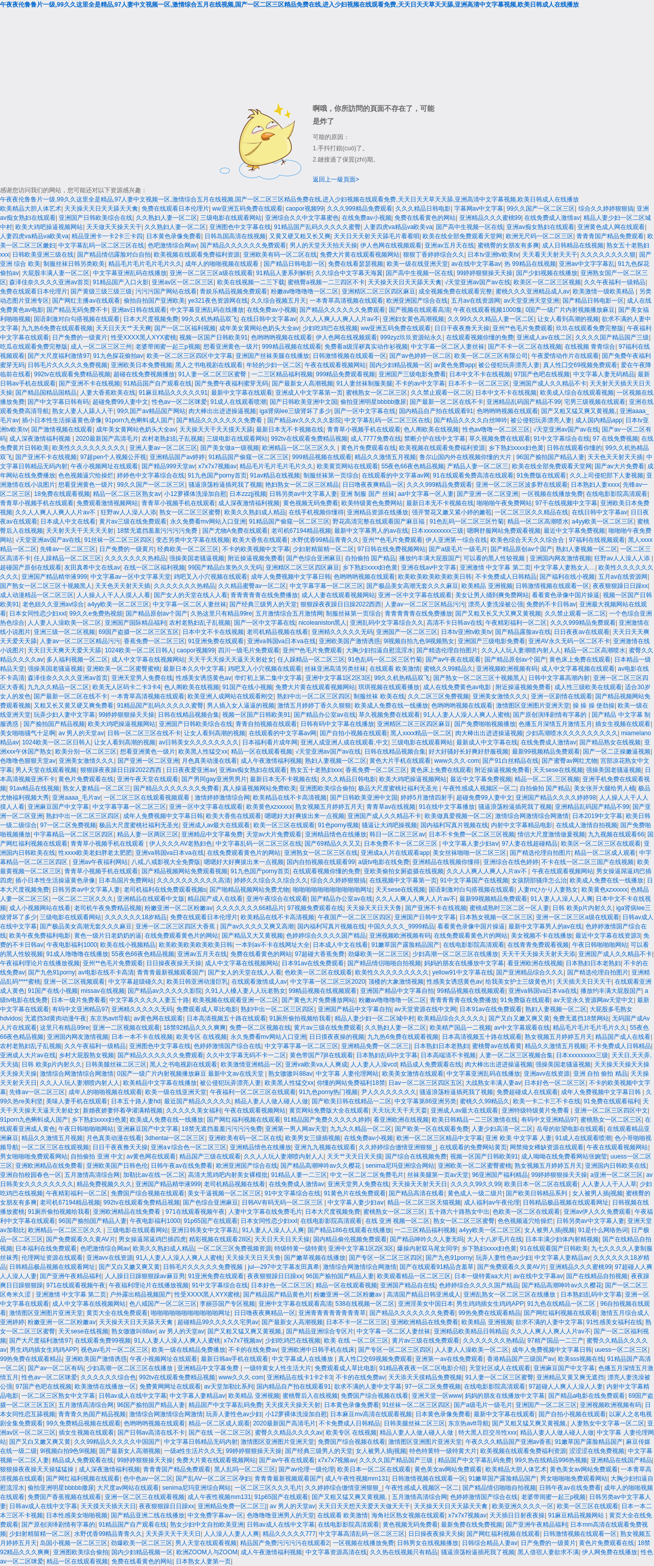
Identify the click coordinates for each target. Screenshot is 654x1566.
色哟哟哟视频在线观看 (281, 337)
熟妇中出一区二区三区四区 (314, 696)
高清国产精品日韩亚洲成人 (423, 1294)
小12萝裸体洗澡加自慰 (195, 493)
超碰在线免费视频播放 (144, 374)
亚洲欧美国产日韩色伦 (117, 1165)
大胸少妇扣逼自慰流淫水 (379, 650)
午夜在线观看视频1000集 (487, 309)
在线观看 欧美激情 (394, 668)
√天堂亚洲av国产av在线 (477, 282)
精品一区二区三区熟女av (127, 493)
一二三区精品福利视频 (282, 374)
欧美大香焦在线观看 (260, 539)
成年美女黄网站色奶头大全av (259, 328)
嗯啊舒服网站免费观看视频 (504, 530)
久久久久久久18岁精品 (136, 917)
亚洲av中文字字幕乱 (587, 263)
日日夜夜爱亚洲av (191, 770)
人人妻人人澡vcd (374, 1064)
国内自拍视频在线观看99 (321, 862)
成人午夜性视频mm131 (356, 1478)
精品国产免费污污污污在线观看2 (285, 1543)
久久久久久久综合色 (108, 1377)
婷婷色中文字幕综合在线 (150, 475)
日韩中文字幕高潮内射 (559, 678)
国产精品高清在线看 (416, 1193)
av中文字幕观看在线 (522, 1027)
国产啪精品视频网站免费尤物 (249, 889)
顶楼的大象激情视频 (396, 981)
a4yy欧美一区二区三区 (603, 521)
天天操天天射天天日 (419, 1184)
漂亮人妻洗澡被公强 (495, 604)
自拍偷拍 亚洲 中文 (97, 1156)
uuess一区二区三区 (621, 1349)
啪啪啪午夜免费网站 (504, 503)
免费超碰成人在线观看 (527, 1092)
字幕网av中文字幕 (479, 208)
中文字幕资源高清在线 (336, 1552)
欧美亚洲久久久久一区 (522, 1506)
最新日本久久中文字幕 (193, 668)
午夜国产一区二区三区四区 (354, 917)
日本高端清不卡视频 (448, 1055)
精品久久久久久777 (289, 1533)
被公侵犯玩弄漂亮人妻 (509, 365)
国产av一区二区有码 (55, 1368)
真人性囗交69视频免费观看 (580, 365)
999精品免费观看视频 (345, 374)
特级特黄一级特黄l (299, 1248)
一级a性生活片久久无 (193, 1451)
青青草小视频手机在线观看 (364, 429)
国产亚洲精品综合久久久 (530, 972)
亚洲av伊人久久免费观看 (598, 1211)
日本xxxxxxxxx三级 (437, 530)
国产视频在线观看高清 (419, 309)
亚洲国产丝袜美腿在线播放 (272, 355)
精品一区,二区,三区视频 (547, 779)
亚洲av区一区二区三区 (183, 282)
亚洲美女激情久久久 (500, 696)
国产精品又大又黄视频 (252, 935)
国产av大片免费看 (619, 466)
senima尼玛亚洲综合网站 (399, 1165)
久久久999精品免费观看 (359, 208)
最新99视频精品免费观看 (546, 751)
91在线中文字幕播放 (447, 806)
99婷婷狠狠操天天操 (484, 273)
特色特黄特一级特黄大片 (443, 1451)
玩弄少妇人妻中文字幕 (64, 714)
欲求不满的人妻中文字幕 (549, 1322)
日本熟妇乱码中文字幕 (386, 1055)
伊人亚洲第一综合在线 (456, 539)
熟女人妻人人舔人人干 (82, 411)
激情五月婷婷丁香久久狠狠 (314, 705)
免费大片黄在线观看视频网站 (360, 254)
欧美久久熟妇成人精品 (255, 512)
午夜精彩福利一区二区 (516, 622)
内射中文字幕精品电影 (521, 825)
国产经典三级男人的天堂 (263, 604)
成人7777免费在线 (376, 438)
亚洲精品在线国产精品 (621, 1460)
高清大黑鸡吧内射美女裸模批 (228, 1174)
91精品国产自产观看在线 (158, 383)
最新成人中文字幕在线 (487, 742)
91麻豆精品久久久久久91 (172, 392)
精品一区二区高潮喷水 (538, 521)
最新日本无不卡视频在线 (289, 429)
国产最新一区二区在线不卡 (446, 401)
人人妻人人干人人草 (609, 1184)
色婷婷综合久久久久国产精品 (326, 935)
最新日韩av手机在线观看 (235, 1359)
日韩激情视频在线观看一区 (349, 355)
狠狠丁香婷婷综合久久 (433, 254)
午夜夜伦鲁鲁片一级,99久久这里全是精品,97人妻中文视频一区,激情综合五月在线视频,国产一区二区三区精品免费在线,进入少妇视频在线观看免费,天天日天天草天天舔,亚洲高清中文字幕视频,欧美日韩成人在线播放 (289, 4)
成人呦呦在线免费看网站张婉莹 (564, 1156)
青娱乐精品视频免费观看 (233, 291)
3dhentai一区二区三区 (175, 1138)
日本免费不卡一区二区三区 (401, 843)
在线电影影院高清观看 (616, 493)
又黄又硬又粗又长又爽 (300, 236)
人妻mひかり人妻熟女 (548, 889)
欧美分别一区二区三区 (85, 751)
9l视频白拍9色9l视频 (68, 1451)
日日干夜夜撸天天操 (461, 328)
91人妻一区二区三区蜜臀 (213, 374)
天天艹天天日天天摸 (354, 1156)
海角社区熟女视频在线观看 (408, 1515)
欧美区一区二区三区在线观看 (601, 843)
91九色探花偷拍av (118, 355)
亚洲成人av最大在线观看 (216, 825)
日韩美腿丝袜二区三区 (116, 1064)
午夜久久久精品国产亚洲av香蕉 (508, 1441)
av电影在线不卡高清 (106, 972)
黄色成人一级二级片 (475, 1193)
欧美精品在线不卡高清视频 (289, 797)
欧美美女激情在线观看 (412, 1073)
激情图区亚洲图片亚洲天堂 (533, 705)
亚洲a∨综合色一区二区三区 (188, 1147)
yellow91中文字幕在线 (462, 972)
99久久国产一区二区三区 (541, 208)
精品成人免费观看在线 (430, 1064)
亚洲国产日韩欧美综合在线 (95, 217)
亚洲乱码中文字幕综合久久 (387, 622)
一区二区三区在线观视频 (55, 1147)
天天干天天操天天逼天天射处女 (231, 659)
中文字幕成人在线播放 (303, 1359)
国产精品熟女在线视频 (610, 742)
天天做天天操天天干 (114, 227)
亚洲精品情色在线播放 (335, 834)
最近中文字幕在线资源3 (607, 935)
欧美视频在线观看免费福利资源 (197, 254)
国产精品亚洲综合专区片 (320, 1331)
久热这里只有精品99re (221, 613)
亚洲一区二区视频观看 (74, 981)
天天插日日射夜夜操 (517, 1515)
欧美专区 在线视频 (201, 1036)
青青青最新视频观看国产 (170, 972)
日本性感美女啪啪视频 (76, 1515)
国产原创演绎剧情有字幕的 (550, 714)
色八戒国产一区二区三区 (163, 1303)
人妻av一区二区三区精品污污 (425, 604)
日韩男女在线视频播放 (427, 1543)
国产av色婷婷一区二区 (420, 355)
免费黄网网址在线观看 (170, 1386)
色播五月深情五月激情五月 (555, 724)
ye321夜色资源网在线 (218, 300)
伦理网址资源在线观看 (52, 1257)
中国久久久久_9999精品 (401, 926)
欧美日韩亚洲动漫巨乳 (197, 981)
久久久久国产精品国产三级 (612, 337)
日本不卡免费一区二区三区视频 (472, 834)
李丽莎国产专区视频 (227, 1303)
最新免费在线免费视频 (471, 1524)
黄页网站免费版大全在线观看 (329, 1110)
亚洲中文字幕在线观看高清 (295, 1303)
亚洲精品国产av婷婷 (177, 457)
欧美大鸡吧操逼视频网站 (49, 227)
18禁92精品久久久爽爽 (194, 1027)
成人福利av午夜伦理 (492, 1202)
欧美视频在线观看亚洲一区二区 (235, 1000)
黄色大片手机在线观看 (400, 760)
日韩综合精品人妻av (490, 1543)
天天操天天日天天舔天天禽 (101, 208)
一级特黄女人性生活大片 (277, 1368)
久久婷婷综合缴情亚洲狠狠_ (397, 1147)
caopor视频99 (304, 208)
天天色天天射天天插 (615, 457)
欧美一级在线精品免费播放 (188, 1349)
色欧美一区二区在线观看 (318, 972)
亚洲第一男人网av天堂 (296, 1128)
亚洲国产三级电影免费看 (412, 374)
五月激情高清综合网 (92, 1174)
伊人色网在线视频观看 (391, 245)
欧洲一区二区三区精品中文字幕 (439, 1138)
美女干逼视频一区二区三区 (224, 1193)
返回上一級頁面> (336, 179)
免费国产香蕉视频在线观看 (64, 1497)
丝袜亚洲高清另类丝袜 (335, 668)
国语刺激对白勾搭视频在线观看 (77, 319)
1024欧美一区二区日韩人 (139, 650)
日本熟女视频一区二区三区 (496, 917)
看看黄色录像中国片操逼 (565, 595)
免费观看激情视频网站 (107, 503)
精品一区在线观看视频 (261, 751)
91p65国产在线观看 (210, 1220)
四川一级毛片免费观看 (248, 650)
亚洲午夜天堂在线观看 (147, 779)
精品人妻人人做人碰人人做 (271, 1101)
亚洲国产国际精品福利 (135, 622)
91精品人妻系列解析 (284, 273)
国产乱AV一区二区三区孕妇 (213, 1478)
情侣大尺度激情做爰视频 (551, 834)
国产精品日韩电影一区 (294, 263)
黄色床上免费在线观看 (580, 659)
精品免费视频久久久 (104, 1184)
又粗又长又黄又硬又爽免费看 (73, 705)
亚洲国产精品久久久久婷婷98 (556, 797)
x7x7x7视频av (217, 466)
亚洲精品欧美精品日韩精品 (470, 1331)
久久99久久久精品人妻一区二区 (491, 319)
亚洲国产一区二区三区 (406, 632)
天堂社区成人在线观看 (499, 1368)
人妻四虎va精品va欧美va (398, 227)
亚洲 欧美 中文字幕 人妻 (518, 1138)
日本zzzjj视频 (247, 493)
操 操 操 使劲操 (594, 705)
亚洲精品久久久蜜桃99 (490, 217)
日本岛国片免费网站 (126, 880)
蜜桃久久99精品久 (448, 668)
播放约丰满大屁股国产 (429, 558)
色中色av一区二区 (148, 1478)
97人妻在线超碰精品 (529, 843)
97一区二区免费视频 (68, 825)
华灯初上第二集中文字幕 (268, 678)
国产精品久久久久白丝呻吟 (470, 420)
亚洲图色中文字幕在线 (240, 227)
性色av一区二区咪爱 (179, 401)
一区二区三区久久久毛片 (268, 1487)
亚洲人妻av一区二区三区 (163, 447)
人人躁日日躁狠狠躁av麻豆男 (145, 1276)
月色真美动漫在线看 (209, 760)
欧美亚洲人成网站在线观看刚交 (230, 696)
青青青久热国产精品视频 (92, 1414)
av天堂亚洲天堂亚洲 (531, 300)
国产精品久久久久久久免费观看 (243, 245)
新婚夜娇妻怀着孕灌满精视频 (122, 1110)
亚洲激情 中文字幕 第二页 (495, 567)
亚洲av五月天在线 (449, 245)
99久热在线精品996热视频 (551, 1460)
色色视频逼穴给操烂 (85, 475)
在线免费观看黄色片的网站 (244, 852)
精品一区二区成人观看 (605, 852)
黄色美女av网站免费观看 (448, 1469)
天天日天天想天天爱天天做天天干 (364, 1506)
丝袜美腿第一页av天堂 (438, 1174)
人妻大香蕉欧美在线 (107, 392)
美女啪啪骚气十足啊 (27, 733)
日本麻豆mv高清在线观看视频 (371, 1414)
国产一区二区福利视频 (185, 328)
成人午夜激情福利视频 (271, 760)
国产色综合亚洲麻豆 (313, 558)
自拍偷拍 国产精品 (370, 558)
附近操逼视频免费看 (255, 558)
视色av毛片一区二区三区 (115, 1349)
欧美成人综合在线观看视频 (577, 392)
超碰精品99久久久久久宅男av (217, 1322)
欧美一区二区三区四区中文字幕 (189, 355)
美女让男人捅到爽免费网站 (492, 595)
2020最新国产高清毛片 (107, 438)
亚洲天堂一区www (437, 1395)
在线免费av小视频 (366, 217)
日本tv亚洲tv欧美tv (493, 254)
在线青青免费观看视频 (538, 944)
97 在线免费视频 (615, 438)
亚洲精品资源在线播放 (377, 512)
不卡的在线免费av (253, 1349)
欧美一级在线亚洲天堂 (417, 263)
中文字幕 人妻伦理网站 (347, 1073)
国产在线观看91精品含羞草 (437, 1266)
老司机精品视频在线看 (277, 632)
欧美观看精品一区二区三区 (414, 1276)
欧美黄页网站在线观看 (347, 466)
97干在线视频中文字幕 (566, 503)
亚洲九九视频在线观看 (325, 1147)
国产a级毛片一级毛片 (458, 549)
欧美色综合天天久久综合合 (528, 539)
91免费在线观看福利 (611, 1101)
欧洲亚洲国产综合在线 (417, 300)
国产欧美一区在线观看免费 (432, 1128)
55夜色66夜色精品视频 (412, 466)
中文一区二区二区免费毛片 (367, 1174)
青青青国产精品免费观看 (610, 236)
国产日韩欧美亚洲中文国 (303, 401)
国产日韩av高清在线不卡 (151, 1432)
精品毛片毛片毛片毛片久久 (145, 263)
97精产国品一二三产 (555, 1340)
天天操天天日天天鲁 (374, 908)
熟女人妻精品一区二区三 (96, 788)
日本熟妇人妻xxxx (595, 484)
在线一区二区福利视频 (154, 567)
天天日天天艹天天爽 (123, 328)
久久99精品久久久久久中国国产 (117, 1441)
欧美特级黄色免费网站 (372, 503)
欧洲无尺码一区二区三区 (539, 236)
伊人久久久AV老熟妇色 (180, 843)
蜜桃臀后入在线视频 (310, 1395)
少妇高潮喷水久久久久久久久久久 (572, 733)
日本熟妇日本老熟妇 (593, 963)
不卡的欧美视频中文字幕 (256, 549)
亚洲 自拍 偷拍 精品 (600, 1073)
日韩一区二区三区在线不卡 (144, 733)
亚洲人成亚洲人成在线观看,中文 (344, 742)
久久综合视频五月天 (278, 300)
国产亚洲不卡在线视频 (89, 383)
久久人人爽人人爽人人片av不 (339, 319)
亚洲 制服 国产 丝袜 (367, 493)
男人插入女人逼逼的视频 (240, 705)
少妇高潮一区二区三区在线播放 (455, 954)
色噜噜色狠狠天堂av (28, 760)
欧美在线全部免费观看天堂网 (462, 236)
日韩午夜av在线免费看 (182, 1165)
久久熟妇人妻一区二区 (166, 217)
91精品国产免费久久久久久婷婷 (327, 1119)
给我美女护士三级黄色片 (519, 981)
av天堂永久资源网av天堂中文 (593, 1000)
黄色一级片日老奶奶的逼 (108, 935)
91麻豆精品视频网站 (577, 1515)
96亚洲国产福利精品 (500, 1174)
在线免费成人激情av (552, 217)
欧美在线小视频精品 (127, 944)
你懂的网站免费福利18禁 (351, 1082)
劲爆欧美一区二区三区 (378, 954)
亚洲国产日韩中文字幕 (425, 917)
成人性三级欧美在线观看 (588, 687)
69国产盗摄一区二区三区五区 (139, 632)
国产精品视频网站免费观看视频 (184, 871)
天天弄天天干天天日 (173, 1533)
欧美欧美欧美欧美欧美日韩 (435, 576)
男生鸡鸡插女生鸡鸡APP (490, 1303)
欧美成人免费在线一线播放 (391, 705)
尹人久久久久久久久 (388, 1092)
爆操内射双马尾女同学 (427, 1248)
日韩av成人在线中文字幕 (133, 1395)
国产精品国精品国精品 (46, 392)
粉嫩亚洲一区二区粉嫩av (179, 908)
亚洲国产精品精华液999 (54, 576)
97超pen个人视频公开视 (113, 457)
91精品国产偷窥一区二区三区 (248, 457)
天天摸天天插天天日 (108, 1506)
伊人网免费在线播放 (609, 1552)
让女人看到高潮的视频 (568, 319)
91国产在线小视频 (247, 687)
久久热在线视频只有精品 (403, 1552)
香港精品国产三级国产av (521, 1359)
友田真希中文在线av (92, 567)
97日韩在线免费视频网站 (391, 549)
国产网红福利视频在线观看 (244, 1119)
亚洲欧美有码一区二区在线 (280, 254)
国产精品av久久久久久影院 (304, 420)
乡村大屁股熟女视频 (86, 1055)
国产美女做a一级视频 (229, 447)
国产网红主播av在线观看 (86, 300)
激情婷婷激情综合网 (222, 797)
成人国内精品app (598, 420)
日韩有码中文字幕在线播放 (337, 724)
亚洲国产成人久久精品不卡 (550, 383)
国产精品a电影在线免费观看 (586, 1395)
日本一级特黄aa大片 (482, 1276)
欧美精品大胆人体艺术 (30, 208)
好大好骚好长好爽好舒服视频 (468, 751)
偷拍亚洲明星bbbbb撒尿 (373, 401)
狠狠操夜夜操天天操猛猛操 (37, 1469)
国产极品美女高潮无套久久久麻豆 (412, 585)
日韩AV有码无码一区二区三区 (283, 1202)
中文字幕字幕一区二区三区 (326, 585)
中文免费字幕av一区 (215, 1515)
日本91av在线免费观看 (313, 963)
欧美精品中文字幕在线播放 (160, 1082)
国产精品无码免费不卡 (77, 309)
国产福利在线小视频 (567, 576)
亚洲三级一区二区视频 (64, 632)
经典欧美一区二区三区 (188, 549)
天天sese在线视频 (557, 770)
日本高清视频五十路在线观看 (226, 1018)
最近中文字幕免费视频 (574, 530)
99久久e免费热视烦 (96, 613)
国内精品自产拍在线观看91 (436, 411)
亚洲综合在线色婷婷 (511, 862)
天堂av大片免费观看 (274, 834)
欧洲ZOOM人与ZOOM (207, 1552)
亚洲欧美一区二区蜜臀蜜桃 (123, 668)
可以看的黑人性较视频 (494, 558)
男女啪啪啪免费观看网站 (33, 1156)
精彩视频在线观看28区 (220, 1239)
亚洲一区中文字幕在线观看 (415, 595)
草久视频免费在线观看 (499, 438)
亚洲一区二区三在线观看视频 (144, 1497)
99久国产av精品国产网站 (151, 411)
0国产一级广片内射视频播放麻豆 (570, 309)
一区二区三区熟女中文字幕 (58, 1395)
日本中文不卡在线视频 (479, 374)
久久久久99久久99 (476, 1184)
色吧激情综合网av (172, 245)
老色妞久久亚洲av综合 (53, 604)
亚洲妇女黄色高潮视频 (413, 319)
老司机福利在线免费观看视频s (165, 889)
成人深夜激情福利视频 (40, 438)
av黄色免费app (454, 365)
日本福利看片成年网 (269, 742)
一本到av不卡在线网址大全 (273, 944)
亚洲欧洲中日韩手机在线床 (318, 1349)
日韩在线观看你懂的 (574, 447)
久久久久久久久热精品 (135, 558)
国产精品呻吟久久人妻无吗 (426, 1239)
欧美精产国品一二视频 (460, 1027)
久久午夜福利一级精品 (614, 282)
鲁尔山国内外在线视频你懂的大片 (466, 457)
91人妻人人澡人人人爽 (561, 898)
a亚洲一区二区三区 (617, 1174)
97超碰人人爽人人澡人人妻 (566, 1386)
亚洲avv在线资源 (547, 1073)
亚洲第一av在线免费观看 (449, 1359)
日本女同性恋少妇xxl (37, 613)
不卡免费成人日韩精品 (505, 576)
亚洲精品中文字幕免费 (212, 834)
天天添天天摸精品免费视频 (425, 1377)
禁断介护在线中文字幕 (434, 438)
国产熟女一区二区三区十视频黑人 (46, 585)
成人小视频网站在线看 (40, 908)
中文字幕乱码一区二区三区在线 (101, 245)
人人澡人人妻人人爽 (231, 1533)
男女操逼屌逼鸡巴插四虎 (152, 1239)
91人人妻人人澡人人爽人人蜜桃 (467, 714)
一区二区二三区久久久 (82, 898)
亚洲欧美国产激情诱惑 (349, 641)
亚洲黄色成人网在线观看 (611, 227)
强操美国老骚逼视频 (196, 558)
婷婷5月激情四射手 (427, 797)
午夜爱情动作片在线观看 (565, 355)
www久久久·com (456, 760)
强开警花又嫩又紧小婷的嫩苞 (452, 512)
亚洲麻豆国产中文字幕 (58, 806)
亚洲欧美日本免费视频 (141, 365)
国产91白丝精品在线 (510, 760)
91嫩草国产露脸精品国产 (405, 944)
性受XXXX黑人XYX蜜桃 (143, 337)
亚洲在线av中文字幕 (429, 567)
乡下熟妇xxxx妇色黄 (516, 447)
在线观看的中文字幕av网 (396, 475)
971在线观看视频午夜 (195, 1211)
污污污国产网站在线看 (166, 291)
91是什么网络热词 (603, 1230)
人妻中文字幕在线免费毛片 (265, 1211)
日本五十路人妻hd (135, 1101)
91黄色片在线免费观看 (355, 1193)
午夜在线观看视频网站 (335, 365)
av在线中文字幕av (476, 263)
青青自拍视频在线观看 (266, 724)
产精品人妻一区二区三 (477, 466)
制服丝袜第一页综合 (331, 475)
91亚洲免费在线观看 (216, 641)
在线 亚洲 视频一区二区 (397, 1220)
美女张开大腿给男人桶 (604, 788)
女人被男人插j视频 (597, 1193)
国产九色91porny (51, 972)
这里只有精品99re (64, 1027)
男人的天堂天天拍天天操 (323, 245)
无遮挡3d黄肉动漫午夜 (55, 1018)
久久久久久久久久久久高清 (193, 880)
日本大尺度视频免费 (150, 319)
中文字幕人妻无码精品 (604, 374)
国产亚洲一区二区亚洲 (487, 493)
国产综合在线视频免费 (416, 1156)
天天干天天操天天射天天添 (538, 954)
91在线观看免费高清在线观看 (473, 475)
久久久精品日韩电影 (423, 208)
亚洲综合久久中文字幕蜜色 (302, 217)
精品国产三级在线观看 (210, 1156)
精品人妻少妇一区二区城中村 (374, 1018)
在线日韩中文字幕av (268, 319)
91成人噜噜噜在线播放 (77, 954)
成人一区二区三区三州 (101, 346)
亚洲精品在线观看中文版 (150, 898)
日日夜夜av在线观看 (582, 632)
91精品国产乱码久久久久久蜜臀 (317, 227)
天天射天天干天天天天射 (79, 530)
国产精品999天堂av (168, 466)
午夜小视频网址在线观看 (104, 466)
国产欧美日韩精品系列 (537, 1193)
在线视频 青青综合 (590, 346)
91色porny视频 (338, 825)
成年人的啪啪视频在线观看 (222, 263)
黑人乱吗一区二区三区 (244, 1469)
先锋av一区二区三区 (68, 549)
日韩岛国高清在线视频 (235, 236)
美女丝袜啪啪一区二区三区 (469, 852)
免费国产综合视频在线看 (374, 1395)
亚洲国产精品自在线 (407, 1285)
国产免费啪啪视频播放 (485, 724)
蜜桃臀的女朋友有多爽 (508, 245)
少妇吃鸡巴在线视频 (330, 328)
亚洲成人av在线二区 (544, 337)
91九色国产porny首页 (217, 475)
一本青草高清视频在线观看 (346, 300)
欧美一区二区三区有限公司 (491, 355)
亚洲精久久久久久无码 (342, 632)
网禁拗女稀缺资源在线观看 (546, 1147)
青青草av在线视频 (391, 806)
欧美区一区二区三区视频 (547, 282)
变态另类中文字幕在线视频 (192, 539)
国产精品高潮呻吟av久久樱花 (321, 1165)
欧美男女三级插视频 (312, 1138)
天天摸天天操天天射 (292, 1405)
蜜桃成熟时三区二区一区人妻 (509, 908)
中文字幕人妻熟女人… (564, 567)
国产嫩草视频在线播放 (314, 1257)
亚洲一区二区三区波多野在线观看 (522, 484)
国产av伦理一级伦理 (306, 1469)
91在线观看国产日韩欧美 (554, 1248)
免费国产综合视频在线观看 (147, 1193)
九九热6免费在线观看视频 (56, 328)
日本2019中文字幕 (597, 816)
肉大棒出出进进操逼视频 (222, 411)
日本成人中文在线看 (68, 521)
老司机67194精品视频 (301, 530)
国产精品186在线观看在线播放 (349, 1230)
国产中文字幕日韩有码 (58, 401)
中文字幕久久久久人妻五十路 (149, 1000)
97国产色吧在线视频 (542, 374)
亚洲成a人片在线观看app (395, 852)
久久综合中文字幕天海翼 (349, 273)
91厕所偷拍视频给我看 (300, 1018)
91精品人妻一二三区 (299, 1174)
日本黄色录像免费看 (173, 236)
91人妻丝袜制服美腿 (364, 383)
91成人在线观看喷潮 (238, 401)
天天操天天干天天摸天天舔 (216, 429)
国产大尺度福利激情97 (58, 355)
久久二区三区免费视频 (438, 696)
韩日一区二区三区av (397, 834)
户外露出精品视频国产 (140, 1294)
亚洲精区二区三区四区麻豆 (378, 291)
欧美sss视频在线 (581, 1359)
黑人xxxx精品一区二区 (421, 733)
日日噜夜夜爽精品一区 (373, 484)
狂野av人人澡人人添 (128, 512)
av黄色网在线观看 (158, 1018)
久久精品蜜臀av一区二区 (252, 585)
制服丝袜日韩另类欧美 (74, 263)
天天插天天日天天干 (584, 981)
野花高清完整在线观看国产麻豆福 (379, 521)
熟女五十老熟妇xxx (316, 770)
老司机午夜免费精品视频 (108, 908)
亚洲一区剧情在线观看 (561, 696)
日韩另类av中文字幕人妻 (303, 493)
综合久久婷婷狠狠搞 (606, 208)
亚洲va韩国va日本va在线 (281, 641)
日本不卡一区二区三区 (478, 383)
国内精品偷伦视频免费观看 (350, 1239)
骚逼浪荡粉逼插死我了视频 (225, 484)
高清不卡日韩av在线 (454, 622)
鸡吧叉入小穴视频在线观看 (210, 576)
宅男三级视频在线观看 (594, 401)
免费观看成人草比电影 (207, 1009)
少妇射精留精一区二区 (323, 549)
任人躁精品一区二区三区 (67, 558)
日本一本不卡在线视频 (142, 1036)
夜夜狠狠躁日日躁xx (620, 585)
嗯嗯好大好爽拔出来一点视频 (304, 816)
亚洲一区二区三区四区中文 (611, 1110)
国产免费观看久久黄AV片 (80, 1239)
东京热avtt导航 (110, 1018)
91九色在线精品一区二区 (562, 1303)
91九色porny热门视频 (328, 1092)
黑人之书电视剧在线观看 (209, 365)
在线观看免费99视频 (102, 1340)
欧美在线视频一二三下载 (251, 282)
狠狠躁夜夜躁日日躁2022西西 (341, 604)
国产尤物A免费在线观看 (235, 530)
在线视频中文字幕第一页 (403, 880)
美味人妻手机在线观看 (76, 1101)
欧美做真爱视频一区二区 (458, 816)
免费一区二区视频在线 (260, 1027)
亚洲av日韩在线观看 (139, 309)
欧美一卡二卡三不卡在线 (546, 1101)
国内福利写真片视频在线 (454, 825)
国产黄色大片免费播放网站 (318, 1000)
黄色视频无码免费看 (310, 503)
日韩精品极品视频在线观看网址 (566, 1202)
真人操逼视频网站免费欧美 (259, 788)
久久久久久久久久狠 (608, 254)
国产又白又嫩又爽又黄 (519, 1018)
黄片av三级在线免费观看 (133, 521)
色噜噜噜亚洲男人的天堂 (280, 1515)
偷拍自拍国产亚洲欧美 (154, 300)
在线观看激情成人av (259, 981)
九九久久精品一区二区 (58, 687)
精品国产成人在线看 (215, 898)
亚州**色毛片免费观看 (522, 328)
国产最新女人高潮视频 (302, 383)
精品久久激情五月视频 (385, 457)
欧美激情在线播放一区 (105, 1386)
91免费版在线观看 (541, 475)
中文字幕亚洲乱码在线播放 (130, 273)
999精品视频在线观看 (291, 346)
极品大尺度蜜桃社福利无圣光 (398, 788)
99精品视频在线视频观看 (323, 990)
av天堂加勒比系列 (228, 1386)
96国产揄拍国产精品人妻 (550, 457)
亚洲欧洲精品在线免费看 (49, 1165)
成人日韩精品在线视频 (572, 245)
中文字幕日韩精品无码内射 (201, 1441)
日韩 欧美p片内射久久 (582, 908)
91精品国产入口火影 (121, 282)
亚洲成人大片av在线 (28, 1055)
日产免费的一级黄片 (79, 337)
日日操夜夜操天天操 (173, 963)
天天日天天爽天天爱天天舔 (64, 650)
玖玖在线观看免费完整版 (589, 328)
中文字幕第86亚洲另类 (425, 1101)
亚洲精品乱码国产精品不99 (523, 401)
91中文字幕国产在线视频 (474, 880)
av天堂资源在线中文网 (425, 1009)
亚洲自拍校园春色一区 (30, 1174)
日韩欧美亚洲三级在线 (43, 254)
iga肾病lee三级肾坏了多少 (295, 411)
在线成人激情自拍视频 (586, 825)
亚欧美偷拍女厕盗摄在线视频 (403, 871)
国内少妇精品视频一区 (400, 365)
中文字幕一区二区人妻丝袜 (447, 346)
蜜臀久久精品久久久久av (289, 1432)
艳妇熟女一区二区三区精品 (302, 484)
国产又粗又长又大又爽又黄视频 (498, 613)
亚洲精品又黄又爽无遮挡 (570, 1377)
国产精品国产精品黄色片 (277, 1294)
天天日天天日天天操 (282, 1239)
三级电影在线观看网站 (231, 217)
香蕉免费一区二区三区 (154, 641)
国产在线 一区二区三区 (220, 1432)
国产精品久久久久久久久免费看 (220, 420)
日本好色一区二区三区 (555, 1082)
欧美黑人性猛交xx (202, 751)
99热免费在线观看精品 (489, 1313)
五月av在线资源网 (476, 300)
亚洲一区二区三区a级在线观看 (211, 273)
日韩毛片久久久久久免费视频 (67, 365)
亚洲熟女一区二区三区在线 (321, 852)
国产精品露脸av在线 (523, 632)
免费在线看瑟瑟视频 (355, 263)
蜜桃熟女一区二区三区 (376, 392)
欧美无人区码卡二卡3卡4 (126, 687)
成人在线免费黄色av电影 (458, 687)
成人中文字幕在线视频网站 (148, 659)
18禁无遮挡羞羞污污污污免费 (158, 530)
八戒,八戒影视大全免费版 (165, 862)
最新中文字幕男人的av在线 (371, 530)
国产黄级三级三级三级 (101, 291)
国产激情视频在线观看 (61, 429)
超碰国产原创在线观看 (30, 567)
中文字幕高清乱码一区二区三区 (362, 1533)
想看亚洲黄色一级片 (231, 346)
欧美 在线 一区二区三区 (356, 1340)
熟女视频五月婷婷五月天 (329, 806)
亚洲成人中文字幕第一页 (309, 392)
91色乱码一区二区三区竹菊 (467, 521)
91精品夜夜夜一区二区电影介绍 (422, 1368)
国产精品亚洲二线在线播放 (147, 1515)
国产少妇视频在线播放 (546, 273)
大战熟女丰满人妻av (493, 1082)
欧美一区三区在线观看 (284, 825)
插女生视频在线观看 (622, 724)
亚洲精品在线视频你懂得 (446, 862)
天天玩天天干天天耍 (399, 1110)
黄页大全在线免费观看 (117, 1313)
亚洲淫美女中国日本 (425, 1303)
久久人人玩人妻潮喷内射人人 (521, 650)
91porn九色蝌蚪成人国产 (139, 420)
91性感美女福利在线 (614, 1322)
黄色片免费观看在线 (368, 447)
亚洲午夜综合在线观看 (277, 898)
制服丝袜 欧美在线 (379, 696)
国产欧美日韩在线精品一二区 (351, 1101)
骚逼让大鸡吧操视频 (389, 825)
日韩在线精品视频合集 (188, 714)
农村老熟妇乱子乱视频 (172, 438)
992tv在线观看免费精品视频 (72, 374)
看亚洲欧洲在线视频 (535, 963)
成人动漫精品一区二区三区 (37, 595)
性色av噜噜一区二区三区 (496, 429)
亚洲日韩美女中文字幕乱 (205, 1230)
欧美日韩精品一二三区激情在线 (475, 1119)
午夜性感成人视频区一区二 (480, 788)
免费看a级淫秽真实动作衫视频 (366, 346)
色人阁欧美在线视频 (431, 429)
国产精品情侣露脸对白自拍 (114, 254)
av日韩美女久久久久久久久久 (199, 742)
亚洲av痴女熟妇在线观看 (540, 227)
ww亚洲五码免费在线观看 (247, 208)
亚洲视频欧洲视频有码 (507, 668)
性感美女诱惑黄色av (203, 678)
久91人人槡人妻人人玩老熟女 (245, 990)
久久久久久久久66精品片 (250, 908)
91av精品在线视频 (275, 475)
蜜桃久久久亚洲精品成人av (533, 291)
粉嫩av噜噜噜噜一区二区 (305, 291)
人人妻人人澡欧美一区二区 (64, 622)
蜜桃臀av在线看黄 (497, 1046)
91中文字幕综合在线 (561, 438)
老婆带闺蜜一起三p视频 (167, 346)
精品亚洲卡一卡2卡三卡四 (107, 236)
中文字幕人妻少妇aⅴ (470, 843)
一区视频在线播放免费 (552, 493)
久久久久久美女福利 (193, 1110)
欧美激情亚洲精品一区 (251, 1064)
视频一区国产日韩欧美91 (213, 337)
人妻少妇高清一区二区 (502, 1128)
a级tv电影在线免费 (383, 862)
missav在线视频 (102, 990)
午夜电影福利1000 (71, 944)
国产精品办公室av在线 (325, 714)
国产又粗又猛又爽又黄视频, (578, 411)
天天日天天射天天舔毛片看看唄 (376, 236)
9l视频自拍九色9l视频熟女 (419, 641)
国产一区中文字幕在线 (364, 411)
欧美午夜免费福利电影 (40, 935)
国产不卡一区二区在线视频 (525, 346)
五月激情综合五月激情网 (289, 613)
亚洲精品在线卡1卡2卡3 (299, 1377)
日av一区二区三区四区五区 (425, 1082)
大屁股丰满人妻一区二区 (55, 273)
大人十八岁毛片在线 (494, 1239)
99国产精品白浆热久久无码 (225, 567)
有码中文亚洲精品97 (80, 1009)
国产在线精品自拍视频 (596, 1276)
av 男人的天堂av (81, 733)
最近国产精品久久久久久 (197, 1101)
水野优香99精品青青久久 (325, 539)
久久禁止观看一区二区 (441, 392)
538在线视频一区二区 (364, 1303)
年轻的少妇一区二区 (273, 365)
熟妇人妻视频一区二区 (586, 549)
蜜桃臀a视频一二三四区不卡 (326, 282)
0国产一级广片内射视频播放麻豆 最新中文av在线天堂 (191, 1073)
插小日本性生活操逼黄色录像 (62, 420)
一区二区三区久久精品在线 (531, 512)
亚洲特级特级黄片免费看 (536, 1110)
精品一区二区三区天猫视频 (424, 1202)
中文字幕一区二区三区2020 (327, 981)
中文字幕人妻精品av (562, 1257)
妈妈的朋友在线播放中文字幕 (464, 963)
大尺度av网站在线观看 (128, 1487)
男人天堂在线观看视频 (46, 770)
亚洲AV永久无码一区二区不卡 (569, 641)
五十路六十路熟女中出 (458, 1211)
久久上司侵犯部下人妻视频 (606, 475)
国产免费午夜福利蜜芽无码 (231, 383)
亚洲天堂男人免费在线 (142, 678)
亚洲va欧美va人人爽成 (316, 1064)
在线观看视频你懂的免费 (479, 337)
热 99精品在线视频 (530, 263)
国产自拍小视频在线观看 (353, 733)
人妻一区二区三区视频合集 (516, 1055)
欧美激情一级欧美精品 (604, 291)
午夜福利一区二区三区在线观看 (253, 1092)
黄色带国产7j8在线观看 (321, 1055)
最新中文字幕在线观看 (241, 392)
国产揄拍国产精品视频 (54, 724)
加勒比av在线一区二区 (154, 1174)
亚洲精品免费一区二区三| (375, 1046)
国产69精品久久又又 (332, 843)
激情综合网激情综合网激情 (532, 816)
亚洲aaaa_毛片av (76, 797)
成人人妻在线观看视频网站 (338, 595)
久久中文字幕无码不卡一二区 (246, 1055)
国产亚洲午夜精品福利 (70, 1276)
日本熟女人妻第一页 (203, 1561)
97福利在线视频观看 (596, 539)
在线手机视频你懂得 (316, 512)
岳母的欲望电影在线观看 (570, 1128)
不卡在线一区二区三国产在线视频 (588, 862)
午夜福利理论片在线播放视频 (40, 963)
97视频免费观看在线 (315, 908)
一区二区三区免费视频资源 (234, 1248)
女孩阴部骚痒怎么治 (539, 880)
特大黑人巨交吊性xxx (487, 1432)
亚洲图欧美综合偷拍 (327, 788)
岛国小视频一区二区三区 (73, 1543)
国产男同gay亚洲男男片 (213, 779)
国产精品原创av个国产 (521, 549)
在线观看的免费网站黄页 (473, 1147)
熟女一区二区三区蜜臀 (190, 512)
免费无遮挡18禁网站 (581, 1018)
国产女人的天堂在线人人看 (190, 595)
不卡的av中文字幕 (420, 383)
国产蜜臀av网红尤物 (569, 760)
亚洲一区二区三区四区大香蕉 (176, 926)
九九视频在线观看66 (616, 834)
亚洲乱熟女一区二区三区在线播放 (510, 1294)
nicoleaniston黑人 (322, 622)
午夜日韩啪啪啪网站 (599, 944)
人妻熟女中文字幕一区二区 (607, 1423)
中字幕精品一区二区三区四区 (73, 834)
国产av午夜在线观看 (453, 659)
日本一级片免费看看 (78, 1000)
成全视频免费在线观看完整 (455, 291)
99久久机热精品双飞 (209, 319)
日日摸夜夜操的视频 (336, 1036)
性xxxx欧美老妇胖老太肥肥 (95, 852)
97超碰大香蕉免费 (319, 954)
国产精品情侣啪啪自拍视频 (384, 963)
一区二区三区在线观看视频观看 (147, 797)
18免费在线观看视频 (61, 493)
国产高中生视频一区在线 (469, 227)
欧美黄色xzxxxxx (269, 806)
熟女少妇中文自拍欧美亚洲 (207, 1524)
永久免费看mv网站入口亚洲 (208, 521)
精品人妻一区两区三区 (147, 834)
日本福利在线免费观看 (46, 1248)
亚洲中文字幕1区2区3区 (338, 678)
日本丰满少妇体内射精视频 (562, 1239)
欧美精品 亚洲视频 (486, 585)
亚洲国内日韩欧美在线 (615, 1165)
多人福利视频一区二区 (77, 659)
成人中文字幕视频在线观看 (578, 668)
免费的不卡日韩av (551, 604)
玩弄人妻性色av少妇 (503, 1257)
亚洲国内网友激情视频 (560, 558)
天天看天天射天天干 (549, 254)
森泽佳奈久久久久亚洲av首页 (49, 282)
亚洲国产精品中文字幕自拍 (397, 990)
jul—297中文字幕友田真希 (283, 1266)
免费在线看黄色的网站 (425, 217)
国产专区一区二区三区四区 (386, 1257)
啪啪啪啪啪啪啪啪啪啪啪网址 (332, 889)
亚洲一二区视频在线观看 (126, 1027)
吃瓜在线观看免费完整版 (33, 346)
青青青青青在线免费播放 (264, 595)
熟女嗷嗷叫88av (290, 1073)
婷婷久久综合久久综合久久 (271, 880)
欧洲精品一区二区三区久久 (299, 447)
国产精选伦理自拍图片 (447, 650)
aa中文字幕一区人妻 (426, 493)
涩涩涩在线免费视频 (596, 1451)
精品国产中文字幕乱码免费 (225, 1405)
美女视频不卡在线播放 (541, 935)
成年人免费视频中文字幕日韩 (291, 576)
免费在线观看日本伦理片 (175, 208)
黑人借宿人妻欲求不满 (548, 1552)
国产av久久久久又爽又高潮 (257, 926)
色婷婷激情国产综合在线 (227, 1046)
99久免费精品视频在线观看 (83, 1423)
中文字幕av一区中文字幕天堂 (130, 576)
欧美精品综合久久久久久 (451, 1018)
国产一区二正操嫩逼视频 (616, 751)
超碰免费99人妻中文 (120, 401)
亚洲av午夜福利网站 (100, 862)
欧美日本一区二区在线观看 (541, 1184)
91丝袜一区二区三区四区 (118, 539)
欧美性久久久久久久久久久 (89, 447)
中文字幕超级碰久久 (136, 981)
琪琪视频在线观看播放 (388, 687)
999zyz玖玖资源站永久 (411, 337)
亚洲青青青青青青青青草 (332, 1313)
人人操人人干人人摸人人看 (113, 595)
